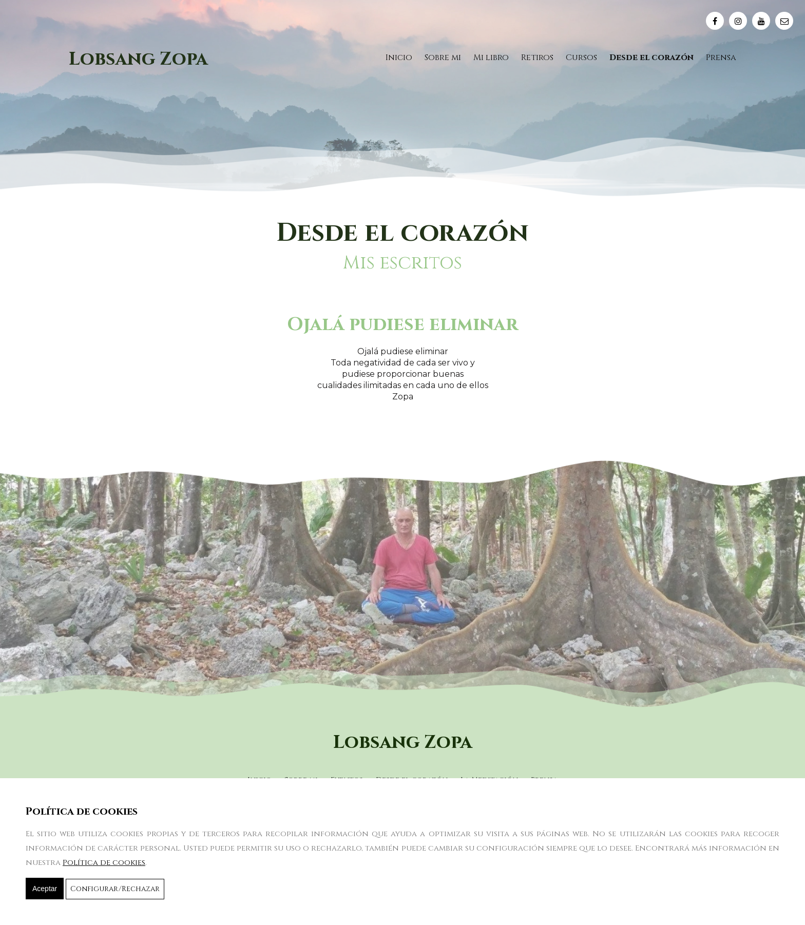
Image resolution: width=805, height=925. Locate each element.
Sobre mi (443, 57)
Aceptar (44, 888)
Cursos (581, 57)
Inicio (399, 57)
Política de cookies (104, 862)
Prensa (721, 57)
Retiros (537, 57)
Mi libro (491, 57)
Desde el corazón (651, 57)
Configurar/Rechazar (115, 889)
